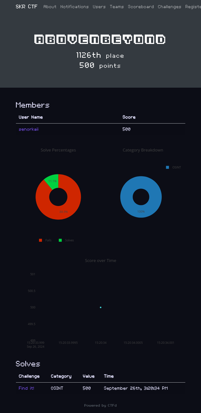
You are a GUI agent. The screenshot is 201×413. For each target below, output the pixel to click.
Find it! (26, 388)
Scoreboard (141, 6)
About (50, 6)
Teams (117, 6)
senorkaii (29, 129)
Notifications (75, 6)
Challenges (170, 6)
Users (99, 6)
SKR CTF (27, 7)
